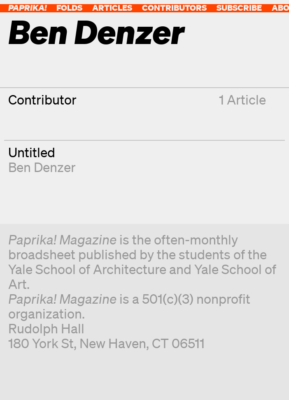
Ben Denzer (42, 166)
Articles (112, 7)
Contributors (174, 7)
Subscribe (239, 7)
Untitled (31, 152)
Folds (69, 7)
